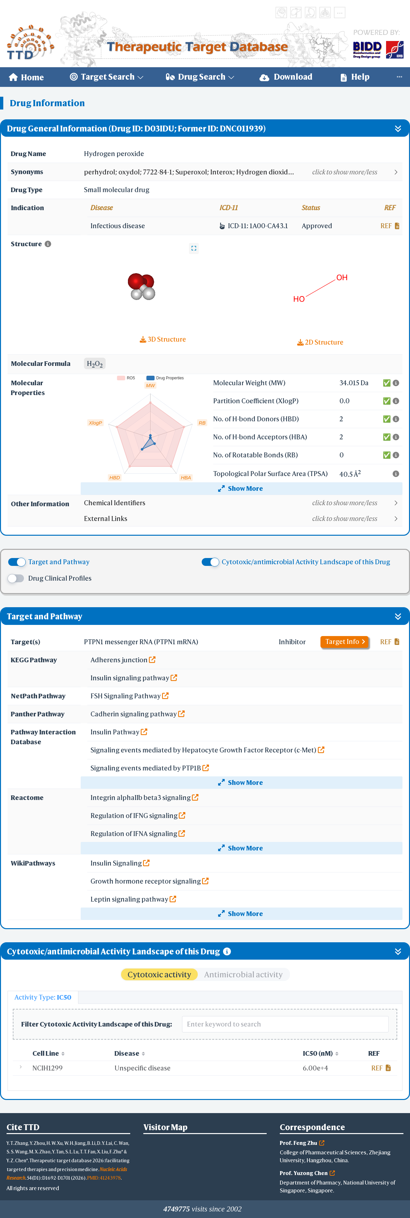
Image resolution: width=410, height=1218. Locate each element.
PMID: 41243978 (104, 1178)
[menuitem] (26, 77)
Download (286, 77)
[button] (243, 172)
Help (355, 77)
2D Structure (320, 342)
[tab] (43, 997)
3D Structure (163, 339)
